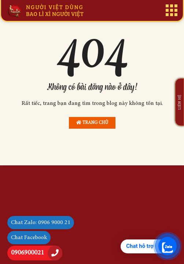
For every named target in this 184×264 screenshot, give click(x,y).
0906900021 (27, 253)
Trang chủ (92, 122)
